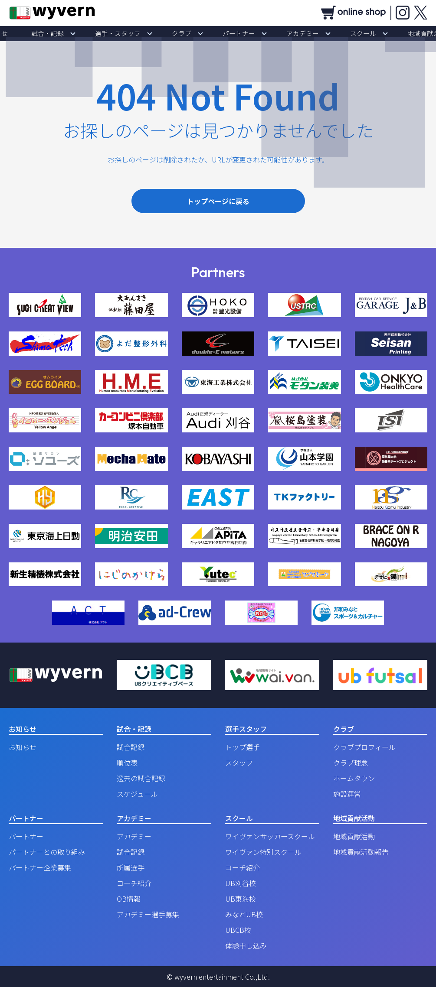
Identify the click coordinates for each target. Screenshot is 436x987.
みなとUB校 (244, 914)
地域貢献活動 (386, 33)
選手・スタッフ (135, 33)
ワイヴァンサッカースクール (270, 836)
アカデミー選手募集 (148, 914)
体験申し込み (246, 945)
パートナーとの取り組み (47, 852)
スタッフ (239, 762)
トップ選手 (242, 747)
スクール (334, 33)
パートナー (233, 33)
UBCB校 (238, 930)
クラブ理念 (350, 762)
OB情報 (129, 898)
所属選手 (130, 867)
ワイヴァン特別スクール (263, 852)
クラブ (187, 33)
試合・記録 (77, 33)
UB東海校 (240, 898)
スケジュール (137, 794)
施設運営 (347, 794)
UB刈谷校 (240, 883)
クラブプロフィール (364, 747)
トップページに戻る (218, 201)
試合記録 (130, 747)
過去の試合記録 (141, 778)
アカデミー (285, 33)
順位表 (127, 762)
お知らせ (36, 33)
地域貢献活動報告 (361, 852)
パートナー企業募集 (40, 867)
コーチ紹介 (134, 883)
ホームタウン (354, 778)
